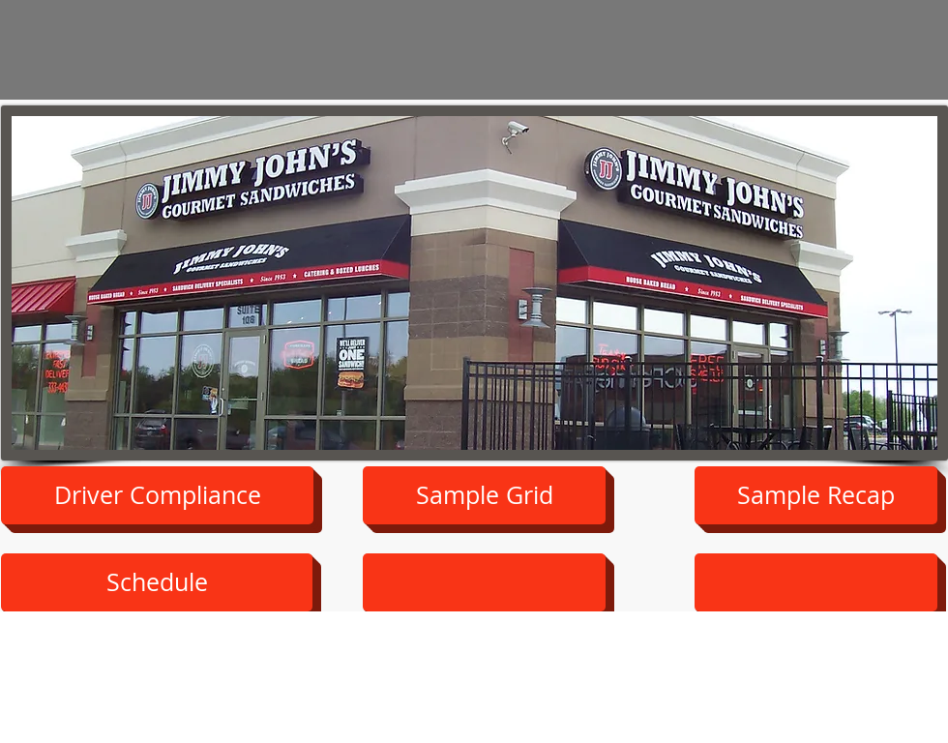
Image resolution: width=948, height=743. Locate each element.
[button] (156, 582)
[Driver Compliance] (157, 495)
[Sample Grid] (484, 495)
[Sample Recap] (816, 495)
